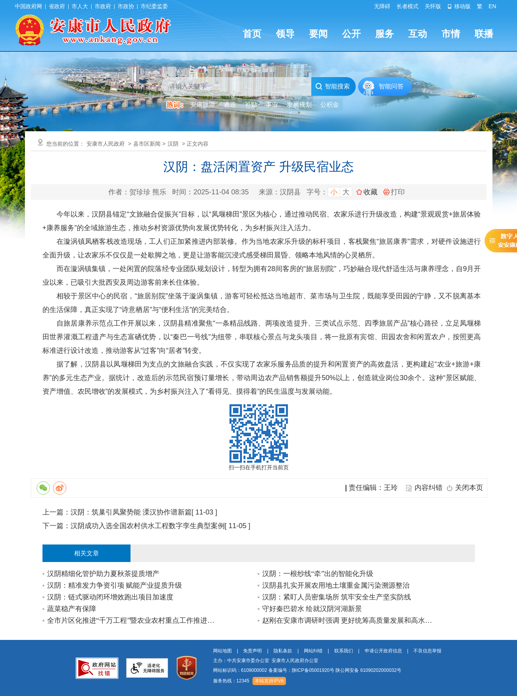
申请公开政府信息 (383, 651)
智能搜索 (332, 86)
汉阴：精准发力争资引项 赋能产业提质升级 (114, 585)
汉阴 (173, 144)
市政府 (103, 6)
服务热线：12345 (231, 681)
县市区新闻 (147, 144)
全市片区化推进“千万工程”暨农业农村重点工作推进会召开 (133, 620)
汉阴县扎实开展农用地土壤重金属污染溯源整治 (335, 585)
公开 (351, 33)
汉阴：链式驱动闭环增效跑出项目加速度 (110, 597)
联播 (484, 33)
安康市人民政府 (105, 144)
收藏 (370, 192)
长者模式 (407, 6)
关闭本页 (469, 488)
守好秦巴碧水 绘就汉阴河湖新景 (312, 609)
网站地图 (222, 651)
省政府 (57, 6)
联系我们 (343, 651)
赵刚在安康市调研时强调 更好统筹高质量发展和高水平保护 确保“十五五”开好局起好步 (348, 620)
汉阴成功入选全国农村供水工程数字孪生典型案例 (148, 526)
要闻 (318, 33)
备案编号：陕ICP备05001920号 (301, 670)
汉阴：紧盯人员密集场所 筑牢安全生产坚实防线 (336, 597)
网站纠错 (313, 651)
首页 (252, 33)
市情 (450, 33)
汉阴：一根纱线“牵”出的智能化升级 (318, 574)
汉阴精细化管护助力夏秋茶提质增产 (103, 574)
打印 (394, 192)
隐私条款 (282, 651)
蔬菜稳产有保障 (71, 609)
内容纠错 (429, 488)
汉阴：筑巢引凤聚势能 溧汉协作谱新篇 (131, 512)
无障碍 (382, 6)
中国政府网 (28, 6)
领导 (285, 33)
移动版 (459, 6)
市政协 (126, 6)
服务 (384, 33)
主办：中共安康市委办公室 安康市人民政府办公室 (266, 660)
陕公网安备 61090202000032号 (368, 670)
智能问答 (391, 86)
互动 (417, 33)
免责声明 (252, 651)
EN (492, 6)
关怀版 (433, 6)
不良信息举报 (427, 651)
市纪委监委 (154, 6)
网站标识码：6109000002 (307, 670)
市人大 (80, 6)
